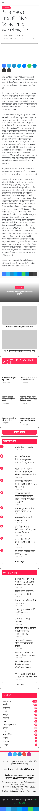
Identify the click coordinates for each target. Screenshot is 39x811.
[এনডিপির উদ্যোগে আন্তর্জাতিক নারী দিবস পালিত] (10, 390)
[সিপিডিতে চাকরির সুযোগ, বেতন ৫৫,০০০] (7, 553)
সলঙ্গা (5, 738)
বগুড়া (5, 745)
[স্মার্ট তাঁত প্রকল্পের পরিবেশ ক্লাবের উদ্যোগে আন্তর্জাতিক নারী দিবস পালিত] (28, 390)
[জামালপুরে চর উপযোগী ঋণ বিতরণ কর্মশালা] (7, 612)
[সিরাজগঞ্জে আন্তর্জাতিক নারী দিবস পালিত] (10, 411)
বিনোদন (6, 741)
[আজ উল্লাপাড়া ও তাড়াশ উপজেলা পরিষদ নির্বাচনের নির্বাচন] (7, 630)
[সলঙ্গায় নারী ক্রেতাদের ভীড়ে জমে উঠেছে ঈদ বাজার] (7, 643)
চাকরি (5, 731)
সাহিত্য (6, 715)
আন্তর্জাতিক (7, 735)
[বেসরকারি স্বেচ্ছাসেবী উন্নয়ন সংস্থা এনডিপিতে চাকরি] (7, 541)
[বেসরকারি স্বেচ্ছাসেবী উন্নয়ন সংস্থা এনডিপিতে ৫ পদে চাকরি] (7, 484)
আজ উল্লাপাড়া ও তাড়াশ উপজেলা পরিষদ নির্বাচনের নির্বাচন (25, 631)
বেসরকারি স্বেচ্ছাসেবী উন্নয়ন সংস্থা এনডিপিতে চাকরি (25, 542)
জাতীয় (5, 705)
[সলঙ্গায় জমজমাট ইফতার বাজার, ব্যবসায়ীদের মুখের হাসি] (28, 411)
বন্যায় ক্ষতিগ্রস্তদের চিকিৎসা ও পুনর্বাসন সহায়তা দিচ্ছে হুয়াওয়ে (24, 460)
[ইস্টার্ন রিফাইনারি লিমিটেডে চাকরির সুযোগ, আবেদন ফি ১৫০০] (7, 529)
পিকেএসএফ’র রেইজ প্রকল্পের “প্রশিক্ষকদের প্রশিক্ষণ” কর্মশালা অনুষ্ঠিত (25, 472)
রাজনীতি (6, 708)
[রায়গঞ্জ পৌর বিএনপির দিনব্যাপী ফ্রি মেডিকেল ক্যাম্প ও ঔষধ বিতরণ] (7, 581)
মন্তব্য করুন (19, 432)
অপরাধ (6, 718)
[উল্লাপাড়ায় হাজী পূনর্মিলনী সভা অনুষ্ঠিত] (7, 603)
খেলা (5, 721)
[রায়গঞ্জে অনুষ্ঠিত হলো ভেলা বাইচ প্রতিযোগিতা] (7, 655)
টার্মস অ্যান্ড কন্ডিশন (19, 764)
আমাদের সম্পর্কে (17, 761)
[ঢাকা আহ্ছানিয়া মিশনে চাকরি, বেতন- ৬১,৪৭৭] (7, 511)
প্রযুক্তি (5, 728)
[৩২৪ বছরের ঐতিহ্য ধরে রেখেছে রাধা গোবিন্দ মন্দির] (7, 676)
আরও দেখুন (19, 562)
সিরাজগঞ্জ (6, 7)
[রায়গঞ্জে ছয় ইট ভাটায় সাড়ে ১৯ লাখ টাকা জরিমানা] (28, 371)
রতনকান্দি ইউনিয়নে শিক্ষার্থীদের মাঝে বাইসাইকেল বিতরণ (23, 665)
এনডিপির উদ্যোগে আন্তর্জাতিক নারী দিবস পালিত (8, 399)
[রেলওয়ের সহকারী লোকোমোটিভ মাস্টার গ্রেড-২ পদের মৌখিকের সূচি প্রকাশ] (7, 496)
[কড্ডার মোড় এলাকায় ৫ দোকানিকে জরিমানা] (7, 593)
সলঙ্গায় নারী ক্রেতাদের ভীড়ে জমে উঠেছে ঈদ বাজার (24, 643)
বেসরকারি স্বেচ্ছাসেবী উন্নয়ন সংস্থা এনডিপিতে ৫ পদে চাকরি (26, 484)
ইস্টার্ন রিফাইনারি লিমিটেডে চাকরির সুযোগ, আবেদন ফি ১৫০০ (25, 530)
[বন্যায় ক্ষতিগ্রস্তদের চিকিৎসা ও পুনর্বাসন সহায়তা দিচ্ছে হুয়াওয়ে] (7, 459)
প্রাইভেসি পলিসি (31, 761)
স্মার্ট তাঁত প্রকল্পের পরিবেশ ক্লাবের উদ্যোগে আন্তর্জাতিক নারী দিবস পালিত (28, 399)
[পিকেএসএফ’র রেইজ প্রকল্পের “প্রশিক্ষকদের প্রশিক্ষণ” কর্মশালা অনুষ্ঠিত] (7, 471)
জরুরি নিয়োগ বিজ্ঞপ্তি (24, 447)
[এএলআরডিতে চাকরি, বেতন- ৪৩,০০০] (7, 520)
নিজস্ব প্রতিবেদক (8, 35)
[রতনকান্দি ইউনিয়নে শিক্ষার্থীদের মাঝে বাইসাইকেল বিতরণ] (7, 664)
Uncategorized (9, 725)
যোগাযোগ (5, 761)
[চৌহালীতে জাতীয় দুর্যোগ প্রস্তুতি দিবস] (10, 371)
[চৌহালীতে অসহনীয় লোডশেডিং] (7, 621)
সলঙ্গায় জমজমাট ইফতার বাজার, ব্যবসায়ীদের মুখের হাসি (28, 420)
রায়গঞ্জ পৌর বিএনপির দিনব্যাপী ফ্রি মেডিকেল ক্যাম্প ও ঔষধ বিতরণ (24, 582)
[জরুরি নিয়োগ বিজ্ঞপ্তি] (7, 450)
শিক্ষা (5, 711)
